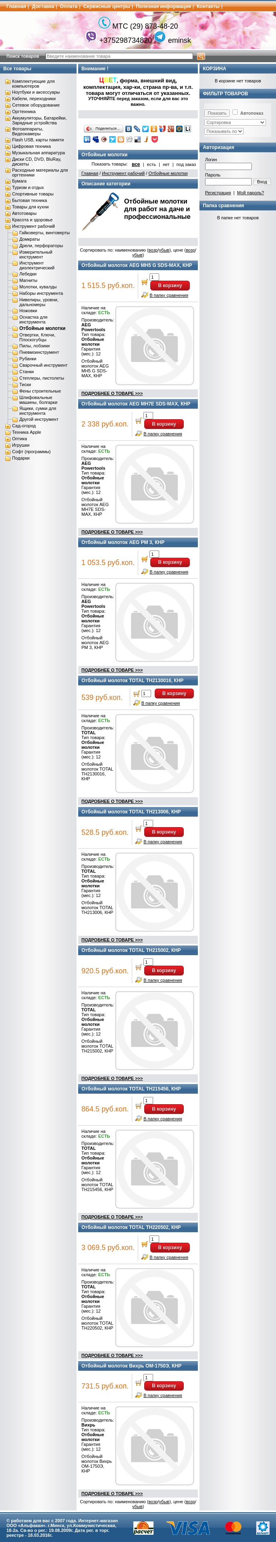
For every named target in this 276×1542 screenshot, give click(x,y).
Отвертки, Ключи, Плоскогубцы (37, 337)
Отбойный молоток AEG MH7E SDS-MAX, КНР (135, 404)
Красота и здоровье (32, 219)
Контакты (208, 6)
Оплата (68, 6)
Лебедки (28, 273)
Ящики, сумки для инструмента (37, 411)
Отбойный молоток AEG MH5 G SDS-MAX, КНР (136, 265)
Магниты (28, 280)
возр (153, 250)
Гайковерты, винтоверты (44, 232)
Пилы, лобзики (34, 345)
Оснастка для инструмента (33, 319)
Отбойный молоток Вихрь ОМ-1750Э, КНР (131, 1366)
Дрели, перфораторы (41, 245)
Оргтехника (23, 111)
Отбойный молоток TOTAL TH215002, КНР (131, 950)
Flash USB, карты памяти (38, 139)
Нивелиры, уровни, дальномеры (38, 302)
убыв (164, 250)
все (136, 164)
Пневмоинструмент (39, 352)
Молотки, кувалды (38, 286)
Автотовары (24, 213)
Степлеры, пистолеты (41, 378)
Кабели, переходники (34, 98)
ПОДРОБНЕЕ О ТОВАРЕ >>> (112, 393)
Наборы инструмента (41, 293)
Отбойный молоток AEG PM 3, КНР (122, 542)
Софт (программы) (31, 451)
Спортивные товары (33, 193)
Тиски (25, 384)
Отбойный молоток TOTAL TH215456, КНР (131, 1089)
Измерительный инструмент (35, 254)
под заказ (186, 164)
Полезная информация (163, 6)
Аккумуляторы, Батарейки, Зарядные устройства (39, 120)
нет (166, 164)
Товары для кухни (30, 206)
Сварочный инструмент (43, 365)
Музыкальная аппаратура (38, 152)
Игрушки (20, 445)
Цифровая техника (31, 146)
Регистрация (218, 192)
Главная (16, 6)
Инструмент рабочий (33, 226)
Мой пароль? (250, 192)
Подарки (20, 458)
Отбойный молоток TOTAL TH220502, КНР (131, 1227)
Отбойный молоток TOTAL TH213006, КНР (131, 812)
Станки (26, 371)
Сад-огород (24, 425)
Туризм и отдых (28, 187)
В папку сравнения (168, 295)
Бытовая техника (29, 200)
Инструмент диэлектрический (36, 265)
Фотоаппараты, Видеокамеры (27, 131)
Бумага (19, 181)
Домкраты (29, 239)
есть (151, 164)
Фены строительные (40, 391)
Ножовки (28, 310)
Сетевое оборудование (36, 105)
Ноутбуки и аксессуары (36, 92)
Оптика (19, 438)
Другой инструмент (38, 419)
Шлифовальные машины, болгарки (38, 400)
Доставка (43, 6)
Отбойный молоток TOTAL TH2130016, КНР (132, 680)
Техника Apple (26, 432)
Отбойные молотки (42, 328)
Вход (262, 181)
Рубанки (27, 358)
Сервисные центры (106, 6)
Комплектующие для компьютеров (33, 83)
